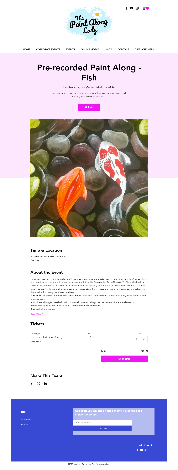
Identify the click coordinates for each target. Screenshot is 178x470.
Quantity (137, 333)
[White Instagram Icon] (145, 450)
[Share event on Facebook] (31, 383)
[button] (145, 8)
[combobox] (141, 339)
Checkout (124, 358)
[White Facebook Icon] (137, 450)
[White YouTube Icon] (141, 450)
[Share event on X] (38, 383)
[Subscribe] (102, 428)
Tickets (89, 107)
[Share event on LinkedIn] (45, 383)
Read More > (36, 313)
